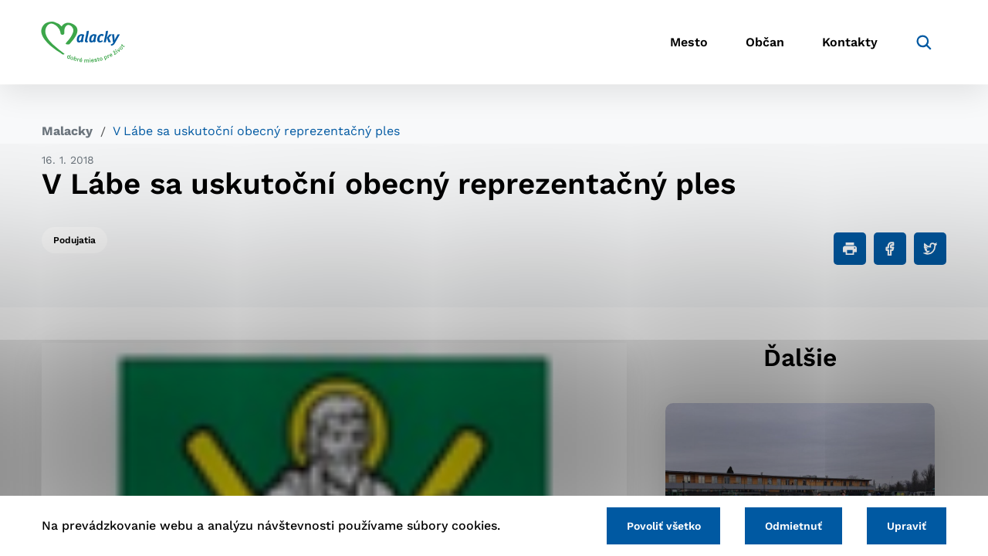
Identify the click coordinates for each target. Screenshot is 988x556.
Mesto (686, 43)
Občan (763, 43)
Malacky (67, 131)
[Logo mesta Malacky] (84, 42)
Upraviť (906, 526)
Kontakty (849, 43)
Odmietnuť (793, 526)
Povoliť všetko (663, 526)
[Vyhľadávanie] (923, 42)
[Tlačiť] (850, 248)
